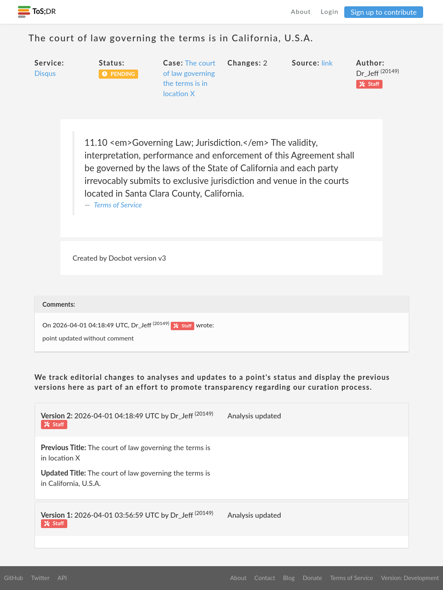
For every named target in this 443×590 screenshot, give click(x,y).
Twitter (40, 577)
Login (330, 11)
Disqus (45, 73)
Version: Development (410, 577)
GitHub (13, 577)
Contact (264, 577)
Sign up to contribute (384, 12)
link (327, 62)
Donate (312, 577)
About (301, 11)
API (61, 577)
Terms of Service (118, 204)
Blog (289, 577)
